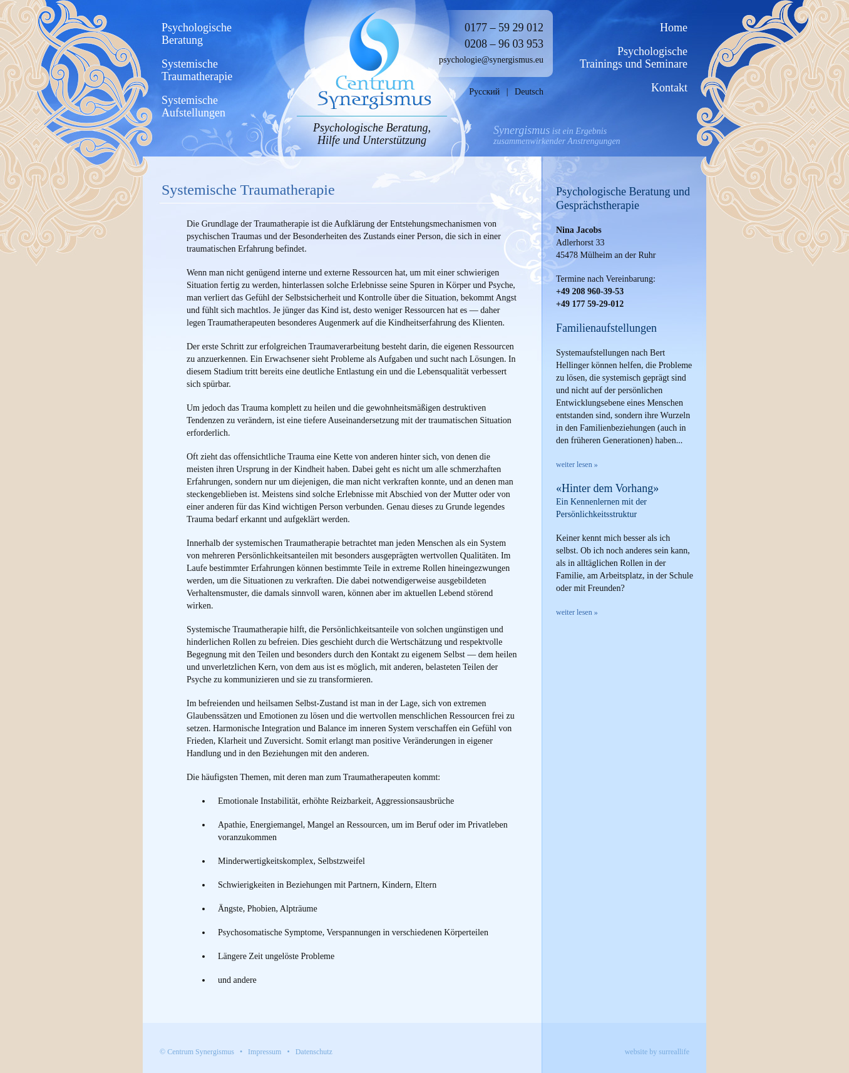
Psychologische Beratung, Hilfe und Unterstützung (372, 133)
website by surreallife (657, 1051)
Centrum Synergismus (200, 1051)
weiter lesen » (577, 464)
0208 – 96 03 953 (504, 44)
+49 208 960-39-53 (590, 291)
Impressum (264, 1051)
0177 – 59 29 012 (504, 27)
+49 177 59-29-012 (590, 304)
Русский (484, 91)
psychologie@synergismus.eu (491, 59)
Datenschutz (314, 1051)
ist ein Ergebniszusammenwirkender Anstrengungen (556, 136)
